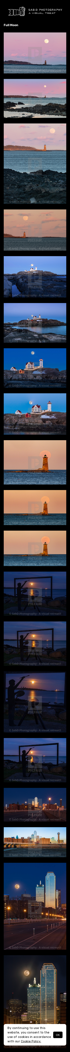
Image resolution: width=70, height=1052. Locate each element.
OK (58, 1034)
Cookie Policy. (31, 1041)
